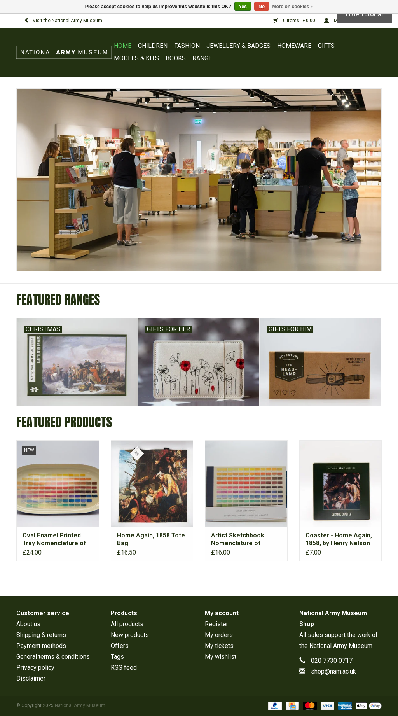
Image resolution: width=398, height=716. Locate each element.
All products (127, 624)
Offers (120, 645)
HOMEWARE (294, 45)
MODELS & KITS (136, 58)
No (261, 6)
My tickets (219, 645)
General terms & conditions (53, 656)
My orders (219, 635)
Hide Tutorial (364, 14)
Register (216, 624)
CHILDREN (153, 45)
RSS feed (124, 667)
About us (28, 624)
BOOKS (176, 58)
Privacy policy (35, 667)
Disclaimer (30, 678)
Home (122, 45)
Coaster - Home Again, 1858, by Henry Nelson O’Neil (338, 539)
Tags (117, 656)
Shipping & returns (41, 635)
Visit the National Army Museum (63, 20)
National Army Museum (340, 645)
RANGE (202, 58)
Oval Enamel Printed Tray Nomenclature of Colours (54, 539)
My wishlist (220, 656)
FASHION (187, 45)
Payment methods (41, 645)
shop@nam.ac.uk (333, 671)
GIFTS (326, 45)
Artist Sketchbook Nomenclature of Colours (237, 539)
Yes (243, 6)
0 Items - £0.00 (294, 20)
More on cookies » (292, 6)
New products (130, 635)
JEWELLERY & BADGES (238, 45)
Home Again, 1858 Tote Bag (151, 539)
